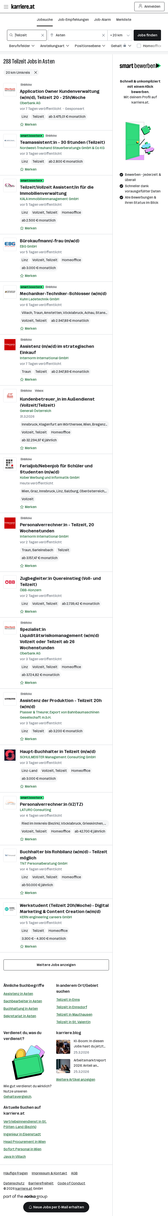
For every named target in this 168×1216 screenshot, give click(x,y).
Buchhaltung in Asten (21, 1009)
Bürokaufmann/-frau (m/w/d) (49, 240)
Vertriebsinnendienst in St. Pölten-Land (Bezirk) (25, 1124)
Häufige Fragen (16, 1173)
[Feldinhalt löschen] (43, 35)
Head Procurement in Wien (25, 1142)
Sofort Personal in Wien (22, 1149)
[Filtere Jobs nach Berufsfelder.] (24, 46)
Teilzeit (19, 61)
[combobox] (27, 35)
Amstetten (53, 313)
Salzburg (71, 491)
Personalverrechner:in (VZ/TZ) (51, 804)
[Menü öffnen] (6, 7)
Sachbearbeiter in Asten (23, 1001)
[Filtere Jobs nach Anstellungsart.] (57, 46)
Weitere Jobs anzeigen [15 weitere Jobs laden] (56, 965)
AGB (74, 1173)
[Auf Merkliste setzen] (28, 124)
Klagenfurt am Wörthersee (60, 424)
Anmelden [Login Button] (149, 6)
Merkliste (123, 20)
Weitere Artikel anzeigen (75, 1079)
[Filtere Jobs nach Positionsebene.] (93, 46)
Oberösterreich (92, 491)
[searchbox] (27, 35)
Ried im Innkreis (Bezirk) (41, 823)
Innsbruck (30, 424)
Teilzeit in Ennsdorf (71, 1007)
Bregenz (98, 424)
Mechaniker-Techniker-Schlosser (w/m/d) (63, 293)
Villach (27, 313)
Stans (100, 313)
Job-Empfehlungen (73, 20)
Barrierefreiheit (41, 1183)
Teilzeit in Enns (68, 1000)
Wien (87, 424)
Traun (38, 313)
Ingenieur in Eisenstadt (22, 1134)
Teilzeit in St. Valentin (73, 1022)
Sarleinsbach (42, 550)
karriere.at (14, 1113)
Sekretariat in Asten (20, 1016)
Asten (48, 61)
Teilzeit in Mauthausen (74, 1014)
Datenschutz (14, 1183)
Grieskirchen (92, 823)
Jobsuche (45, 20)
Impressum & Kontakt (49, 1173)
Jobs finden (147, 35)
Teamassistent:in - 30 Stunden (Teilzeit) (62, 142)
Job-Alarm (102, 20)
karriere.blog (68, 1032)
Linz (25, 116)
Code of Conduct (71, 1183)
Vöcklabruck (73, 313)
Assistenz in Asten (18, 994)
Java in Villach (15, 1156)
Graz (34, 491)
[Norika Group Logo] (25, 1197)
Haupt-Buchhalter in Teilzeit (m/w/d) (57, 751)
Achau (89, 313)
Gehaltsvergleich (17, 1097)
